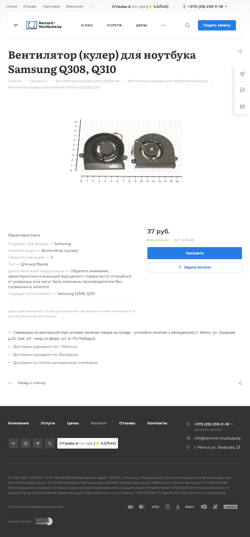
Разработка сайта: (20, 521)
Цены (73, 423)
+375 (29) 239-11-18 (205, 6)
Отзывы (127, 423)
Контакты (157, 423)
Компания (18, 423)
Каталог (99, 423)
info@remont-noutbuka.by (217, 438)
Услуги (48, 423)
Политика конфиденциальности (35, 507)
